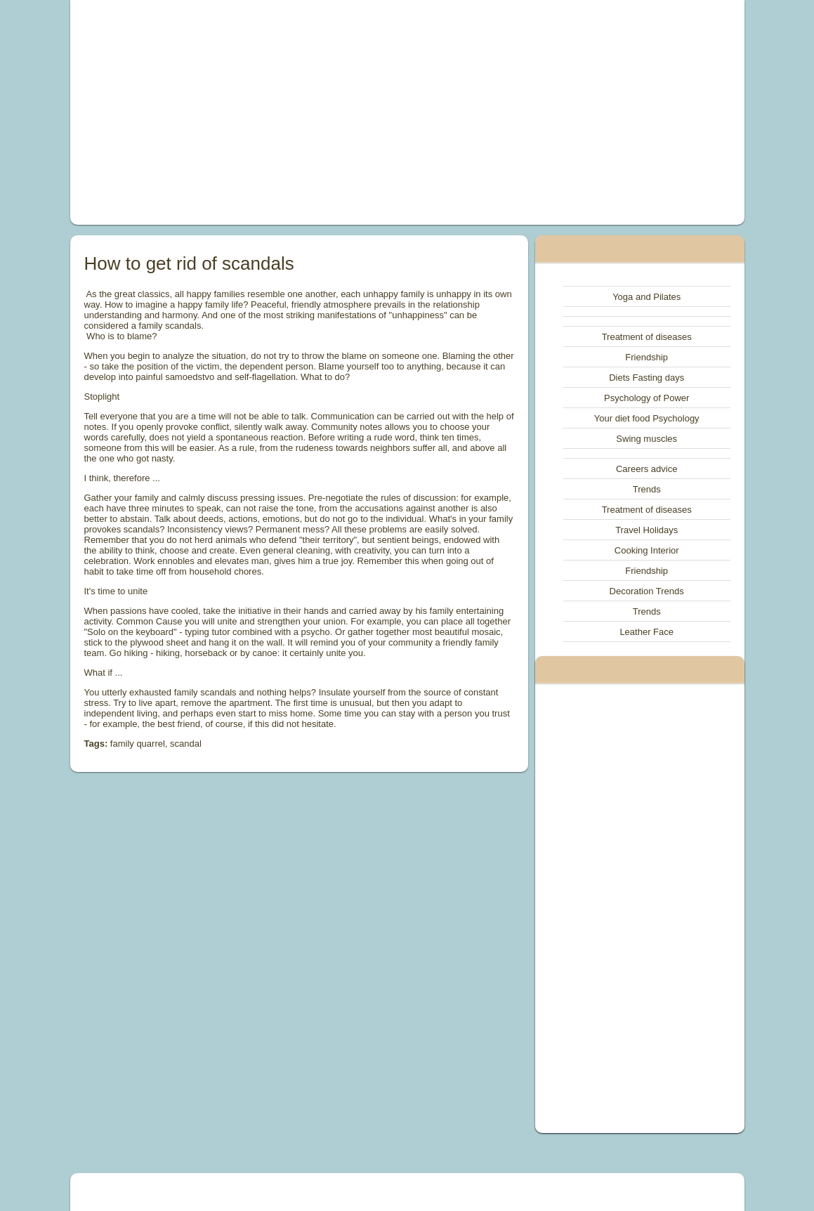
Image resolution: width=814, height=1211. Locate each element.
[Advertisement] (278, 112)
